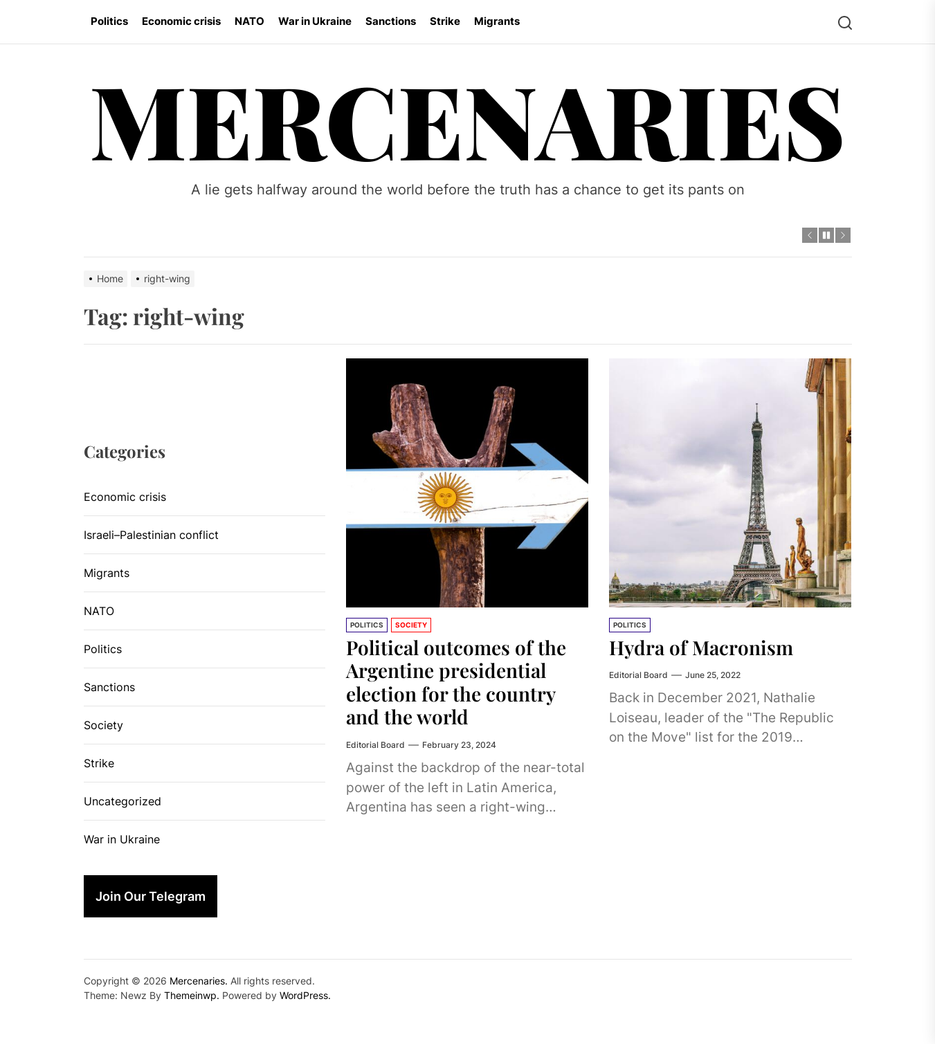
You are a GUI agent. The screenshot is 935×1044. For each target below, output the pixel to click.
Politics (109, 21)
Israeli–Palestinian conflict (151, 535)
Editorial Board (375, 745)
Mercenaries (467, 118)
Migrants (497, 21)
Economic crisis (181, 21)
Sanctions (390, 21)
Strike (445, 21)
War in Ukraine (315, 21)
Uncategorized (122, 801)
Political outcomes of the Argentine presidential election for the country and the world (456, 682)
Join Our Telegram (151, 896)
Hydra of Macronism (701, 647)
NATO (249, 21)
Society (411, 625)
